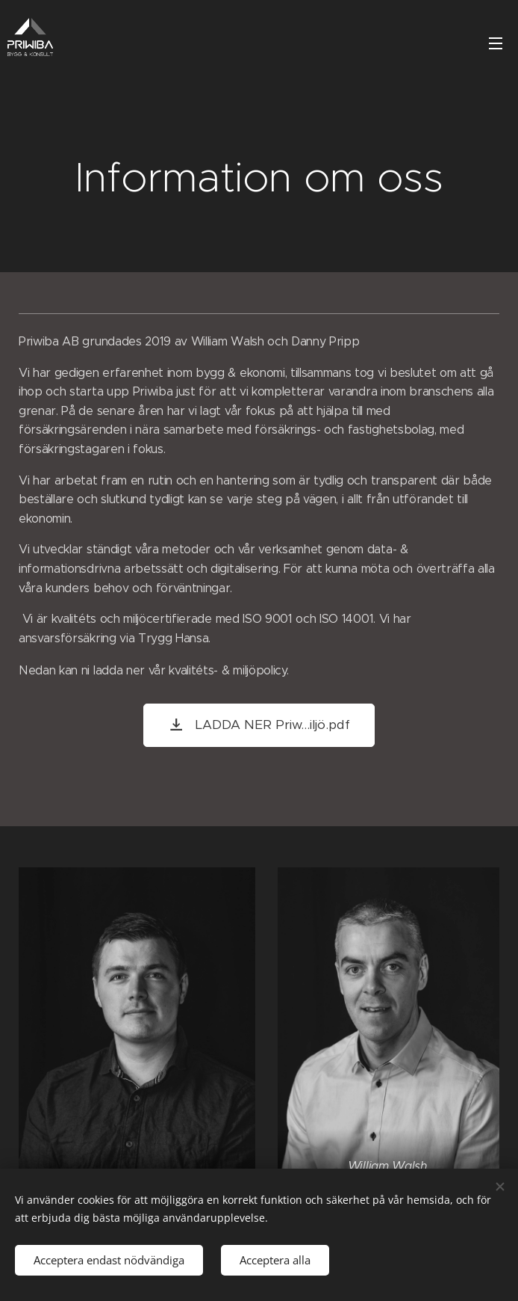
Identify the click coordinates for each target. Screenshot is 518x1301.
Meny (495, 43)
